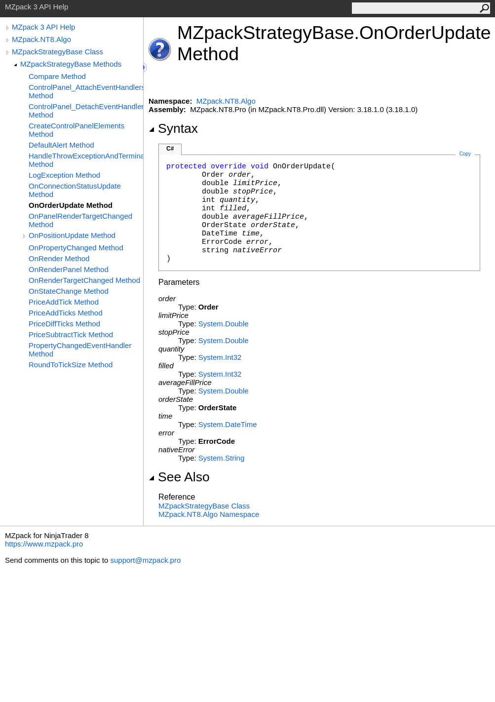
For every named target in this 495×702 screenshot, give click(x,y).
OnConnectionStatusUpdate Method (75, 190)
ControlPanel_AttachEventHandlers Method (86, 91)
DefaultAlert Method (61, 145)
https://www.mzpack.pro (44, 544)
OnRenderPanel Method (69, 269)
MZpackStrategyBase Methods (70, 64)
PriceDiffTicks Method (64, 323)
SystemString (221, 458)
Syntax (173, 128)
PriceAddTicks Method (66, 313)
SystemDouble (223, 323)
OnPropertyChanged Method (76, 247)
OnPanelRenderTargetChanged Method (80, 220)
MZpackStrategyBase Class (57, 51)
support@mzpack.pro (145, 560)
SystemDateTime (227, 424)
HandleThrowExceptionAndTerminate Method (86, 160)
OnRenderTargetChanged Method (84, 280)
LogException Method (64, 175)
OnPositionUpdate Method (72, 235)
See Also (179, 476)
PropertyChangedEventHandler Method (80, 349)
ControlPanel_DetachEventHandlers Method (86, 110)
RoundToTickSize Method (71, 364)
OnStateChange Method (69, 291)
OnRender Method (59, 258)
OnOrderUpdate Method (71, 205)
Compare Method (57, 76)
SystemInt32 (220, 357)
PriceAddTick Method (64, 302)
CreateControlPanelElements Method (76, 129)
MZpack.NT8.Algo (41, 39)
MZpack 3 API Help (43, 27)
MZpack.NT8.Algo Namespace (208, 514)
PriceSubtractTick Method (71, 334)
